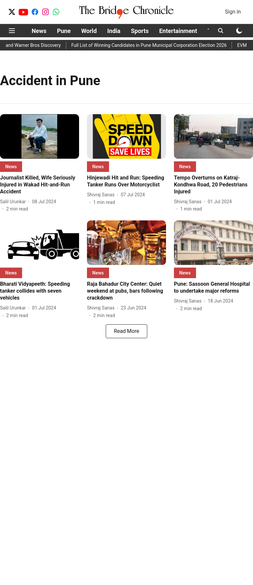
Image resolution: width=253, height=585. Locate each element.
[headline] (39, 185)
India (114, 30)
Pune (64, 30)
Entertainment (178, 30)
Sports (140, 30)
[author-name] (14, 201)
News (39, 30)
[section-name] (11, 166)
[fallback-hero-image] (39, 136)
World (89, 30)
